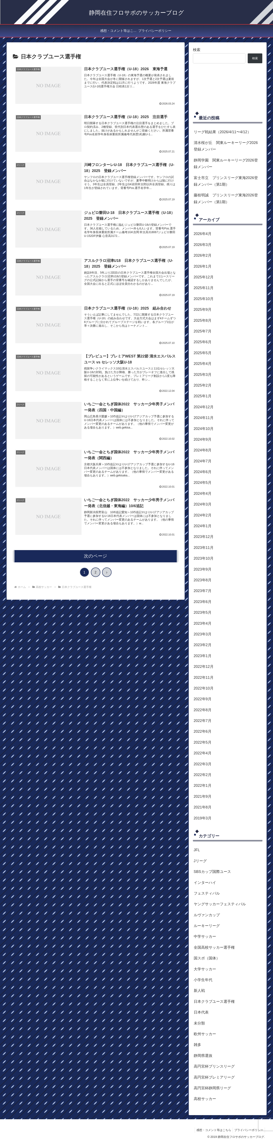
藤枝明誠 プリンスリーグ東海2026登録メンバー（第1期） (226, 198)
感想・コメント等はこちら (212, 1130)
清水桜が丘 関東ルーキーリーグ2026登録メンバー (226, 146)
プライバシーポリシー (248, 1130)
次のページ (95, 556)
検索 (196, 50)
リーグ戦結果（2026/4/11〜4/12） (222, 132)
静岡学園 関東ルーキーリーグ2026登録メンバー (226, 163)
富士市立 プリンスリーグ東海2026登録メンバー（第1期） (226, 181)
